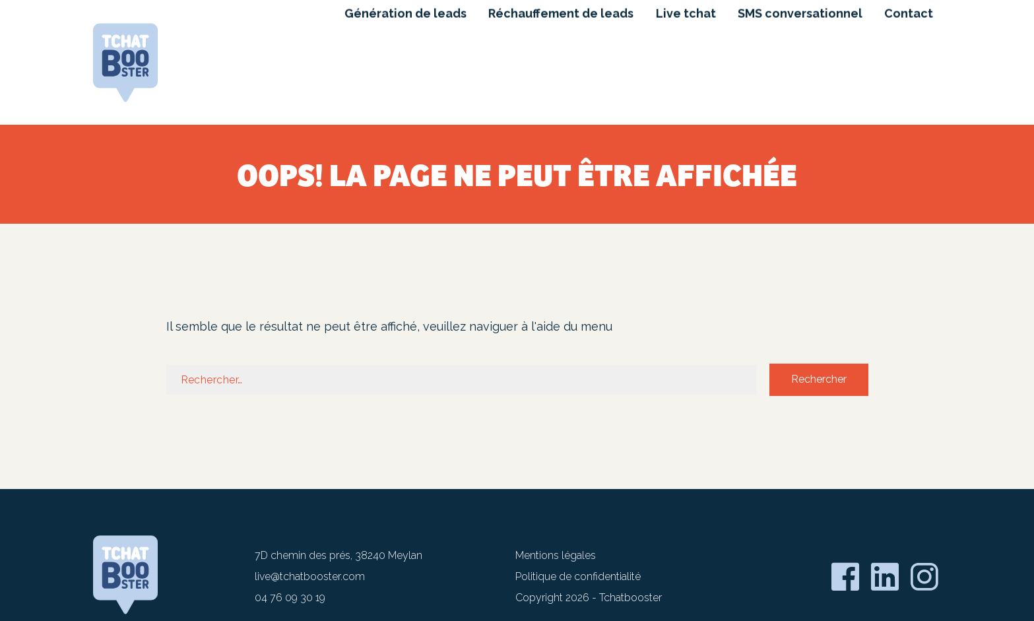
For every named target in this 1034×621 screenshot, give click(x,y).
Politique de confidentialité (578, 576)
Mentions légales (555, 555)
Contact (908, 58)
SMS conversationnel (799, 58)
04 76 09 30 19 (290, 597)
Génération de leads (403, 58)
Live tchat (685, 58)
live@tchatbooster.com (310, 576)
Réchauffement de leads (558, 58)
